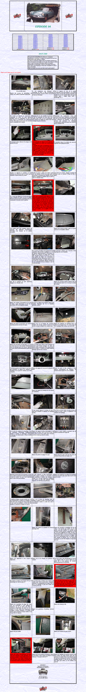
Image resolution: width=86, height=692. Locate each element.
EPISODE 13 (35, 38)
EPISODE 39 (66, 46)
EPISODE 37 (35, 46)
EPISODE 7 (66, 36)
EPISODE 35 (66, 45)
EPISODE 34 (50, 45)
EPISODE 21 (35, 41)
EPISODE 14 (50, 38)
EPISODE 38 (50, 46)
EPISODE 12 (20, 38)
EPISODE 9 (35, 37)
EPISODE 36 (20, 46)
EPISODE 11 (66, 37)
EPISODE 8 (20, 37)
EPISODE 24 (20, 42)
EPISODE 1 (35, 34)
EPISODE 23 (66, 41)
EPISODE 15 (66, 38)
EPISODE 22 (50, 41)
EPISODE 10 (50, 37)
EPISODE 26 (50, 42)
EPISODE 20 (20, 41)
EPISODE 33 (35, 45)
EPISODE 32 (20, 45)
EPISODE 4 (20, 36)
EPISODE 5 (35, 36)
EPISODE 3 (66, 34)
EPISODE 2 (51, 34)
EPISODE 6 (51, 36)
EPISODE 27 (66, 42)
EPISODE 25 (35, 42)
